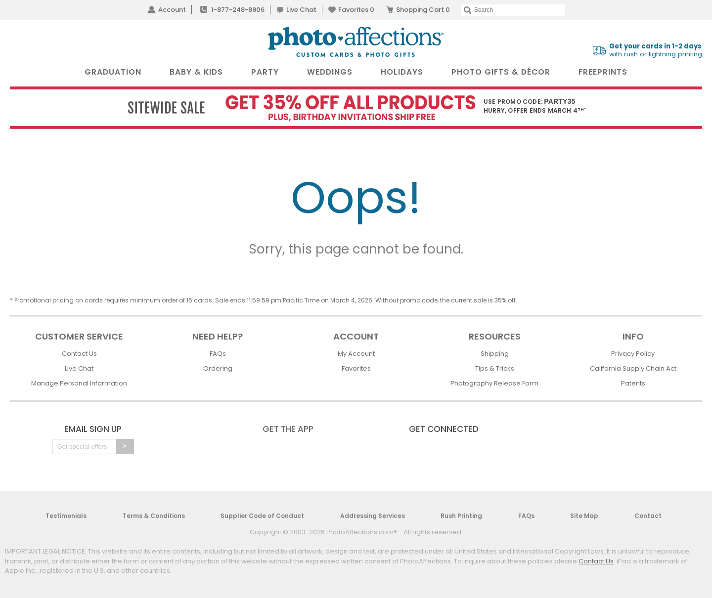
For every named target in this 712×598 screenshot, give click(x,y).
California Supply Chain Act (633, 368)
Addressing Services (372, 516)
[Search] (513, 10)
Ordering (217, 368)
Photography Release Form (494, 383)
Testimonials (66, 516)
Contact (648, 516)
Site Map (584, 516)
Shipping (495, 353)
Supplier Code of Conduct (262, 516)
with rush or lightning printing (655, 50)
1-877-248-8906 (238, 9)
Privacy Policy (633, 353)
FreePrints (602, 72)
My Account (356, 353)
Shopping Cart (423, 9)
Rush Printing (461, 516)
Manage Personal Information (79, 383)
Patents (633, 383)
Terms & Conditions (154, 516)
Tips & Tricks (494, 368)
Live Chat (301, 9)
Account (172, 9)
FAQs (218, 353)
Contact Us (79, 353)
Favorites (356, 9)
